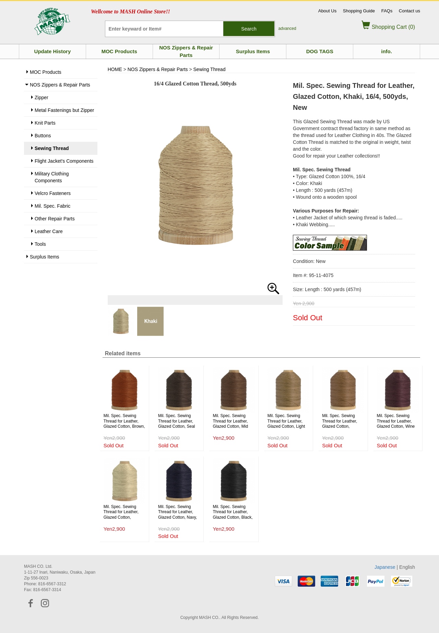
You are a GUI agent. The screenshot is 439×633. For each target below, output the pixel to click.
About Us (327, 10)
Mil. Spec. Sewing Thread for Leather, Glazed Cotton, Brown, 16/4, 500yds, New (124, 421)
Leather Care (49, 231)
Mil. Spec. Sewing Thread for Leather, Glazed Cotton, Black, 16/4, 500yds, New (232, 512)
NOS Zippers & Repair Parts (186, 51)
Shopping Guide (359, 10)
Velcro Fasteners (53, 193)
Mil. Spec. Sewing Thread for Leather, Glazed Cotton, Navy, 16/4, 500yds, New (177, 512)
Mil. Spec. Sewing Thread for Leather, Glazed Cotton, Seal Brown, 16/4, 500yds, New (177, 421)
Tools (40, 244)
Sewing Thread (52, 148)
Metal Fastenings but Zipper (64, 110)
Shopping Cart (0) (388, 27)
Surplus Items (253, 51)
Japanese (385, 567)
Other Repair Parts (55, 218)
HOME (115, 69)
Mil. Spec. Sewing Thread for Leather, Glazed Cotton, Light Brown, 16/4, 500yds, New (287, 421)
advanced (287, 28)
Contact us (409, 10)
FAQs (387, 10)
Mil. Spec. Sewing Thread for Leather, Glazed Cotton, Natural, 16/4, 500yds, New (124, 512)
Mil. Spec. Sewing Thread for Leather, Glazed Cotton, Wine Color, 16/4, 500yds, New (396, 421)
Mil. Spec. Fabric (52, 206)
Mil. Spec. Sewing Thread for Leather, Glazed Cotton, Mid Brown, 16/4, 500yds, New (232, 421)
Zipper (41, 97)
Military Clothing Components (52, 177)
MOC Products (119, 51)
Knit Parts (45, 123)
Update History (52, 51)
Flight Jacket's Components (64, 161)
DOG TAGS (319, 51)
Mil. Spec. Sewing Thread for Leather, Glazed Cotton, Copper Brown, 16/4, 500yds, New (341, 421)
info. (386, 51)
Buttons (43, 135)
